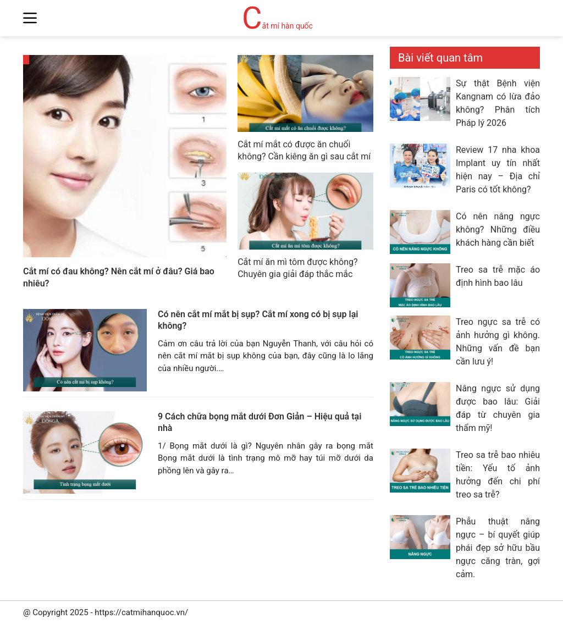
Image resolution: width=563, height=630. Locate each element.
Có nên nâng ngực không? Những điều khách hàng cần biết (498, 229)
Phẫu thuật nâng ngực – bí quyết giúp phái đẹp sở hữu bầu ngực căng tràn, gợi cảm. (498, 547)
